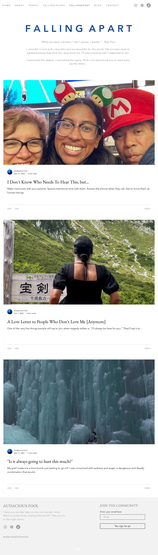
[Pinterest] (142, 5)
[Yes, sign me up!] (122, 526)
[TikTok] (149, 5)
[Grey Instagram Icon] (136, 5)
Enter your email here (111, 512)
